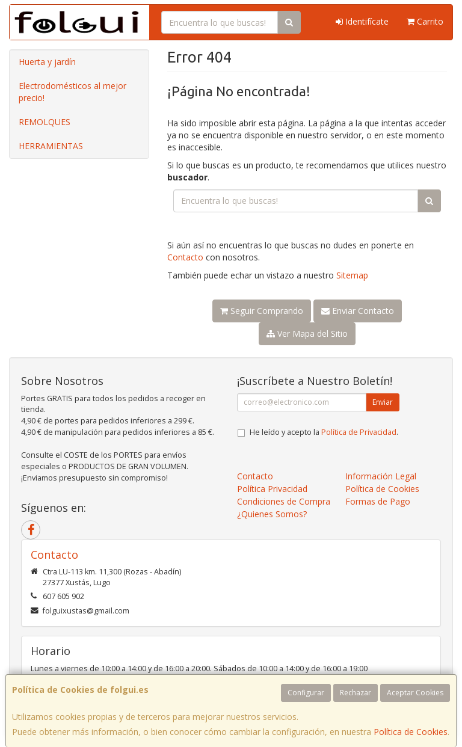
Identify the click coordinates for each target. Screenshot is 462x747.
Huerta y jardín (47, 61)
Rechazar (355, 692)
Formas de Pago (377, 501)
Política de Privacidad (358, 432)
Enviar (382, 402)
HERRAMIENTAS (51, 146)
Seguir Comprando (261, 310)
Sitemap (352, 275)
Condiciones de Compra (283, 501)
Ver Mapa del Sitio (307, 333)
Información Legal (380, 476)
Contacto (185, 257)
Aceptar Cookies (415, 692)
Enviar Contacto (357, 310)
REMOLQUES (44, 122)
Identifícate (362, 21)
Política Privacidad (272, 488)
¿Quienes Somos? (272, 514)
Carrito (425, 21)
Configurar (306, 692)
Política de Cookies (411, 731)
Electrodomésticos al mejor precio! (72, 91)
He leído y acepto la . (324, 432)
